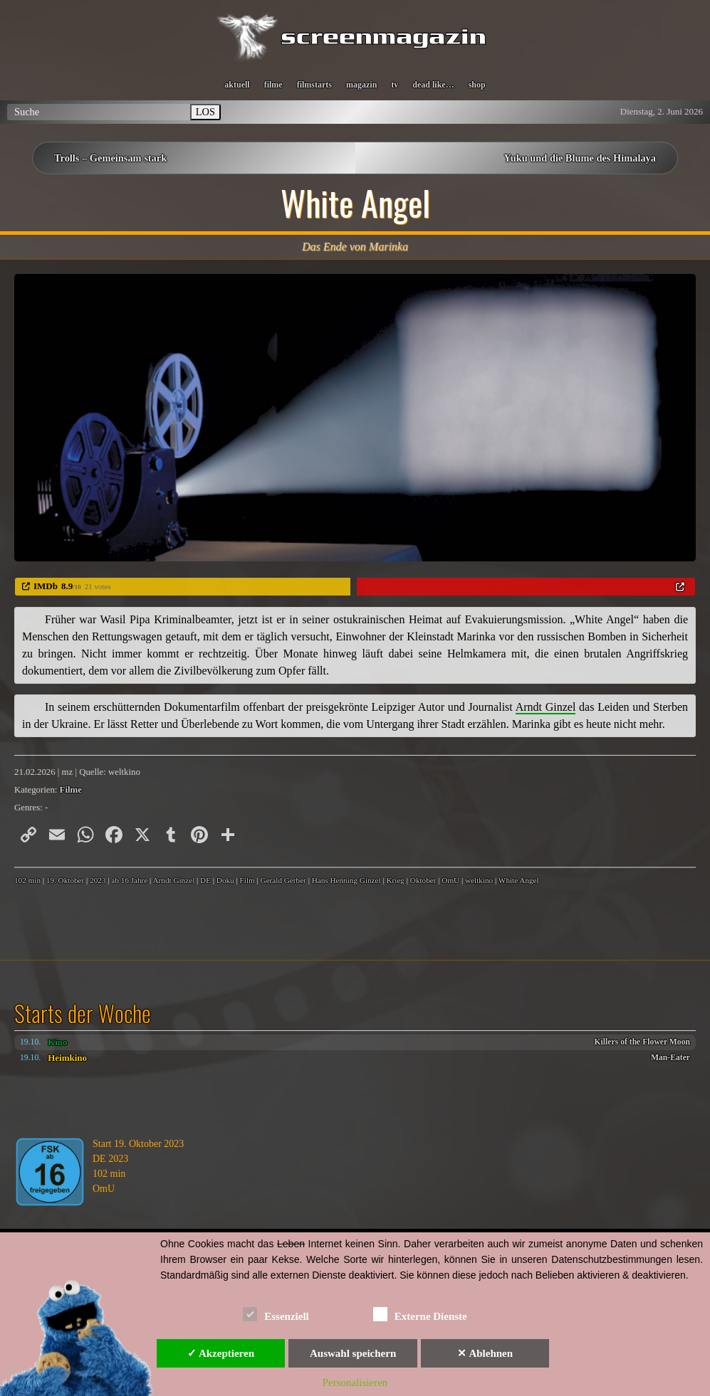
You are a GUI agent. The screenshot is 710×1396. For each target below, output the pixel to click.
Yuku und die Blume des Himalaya (580, 158)
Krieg (395, 880)
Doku (225, 880)
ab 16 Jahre (129, 880)
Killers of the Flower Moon (642, 1042)
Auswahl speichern (353, 1353)
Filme (71, 790)
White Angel (518, 880)
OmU (450, 880)
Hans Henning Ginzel (346, 880)
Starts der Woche (82, 1013)
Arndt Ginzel (174, 880)
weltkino (479, 880)
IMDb (45, 586)
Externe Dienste (420, 1314)
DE (205, 880)
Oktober (423, 880)
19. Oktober (65, 880)
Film (247, 880)
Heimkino (67, 1057)
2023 (97, 880)
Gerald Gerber (283, 880)
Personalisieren (355, 1382)
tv (394, 85)
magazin (361, 85)
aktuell (236, 85)
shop (477, 85)
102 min (27, 880)
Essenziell (276, 1314)
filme (273, 85)
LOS (205, 111)
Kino (57, 1042)
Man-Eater (670, 1057)
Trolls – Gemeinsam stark (110, 158)
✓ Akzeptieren (220, 1353)
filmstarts (314, 85)
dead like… (433, 85)
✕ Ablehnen (485, 1353)
